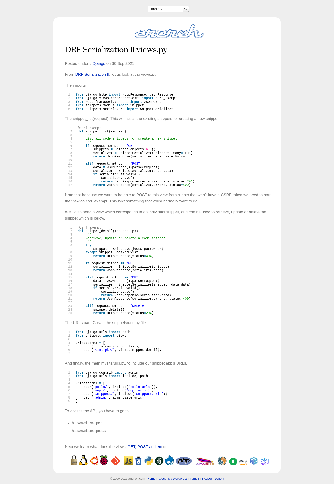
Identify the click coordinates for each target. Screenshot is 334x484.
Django (99, 63)
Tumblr (194, 478)
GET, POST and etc (145, 447)
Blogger (207, 478)
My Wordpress (178, 478)
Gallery (219, 478)
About (162, 478)
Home (151, 478)
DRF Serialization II (92, 74)
